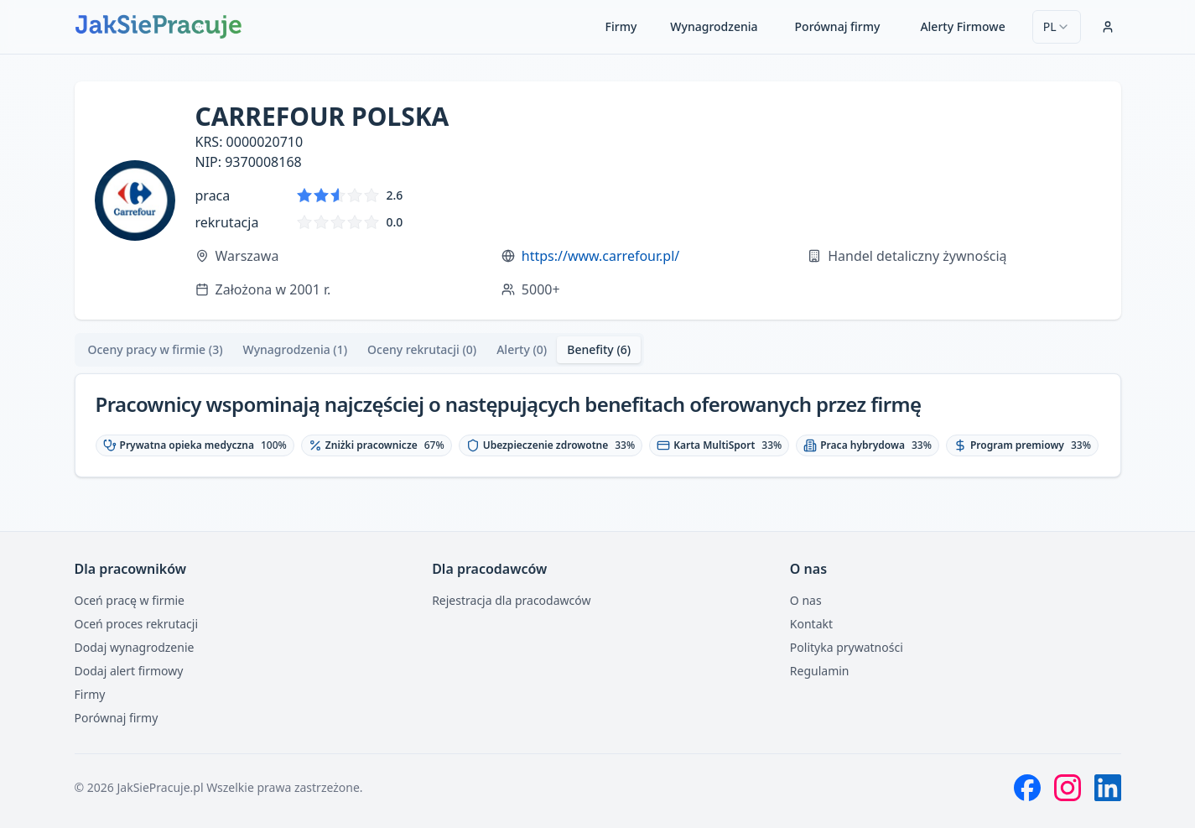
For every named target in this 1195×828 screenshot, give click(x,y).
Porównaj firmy (838, 26)
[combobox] (1056, 27)
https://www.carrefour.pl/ (600, 256)
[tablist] (360, 350)
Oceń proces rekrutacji (137, 624)
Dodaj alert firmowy (129, 671)
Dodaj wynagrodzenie (135, 647)
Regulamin (819, 671)
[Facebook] (1027, 787)
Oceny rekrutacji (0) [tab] (421, 349)
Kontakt (811, 624)
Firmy (621, 26)
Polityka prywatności (846, 647)
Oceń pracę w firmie (130, 600)
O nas (806, 600)
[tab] (155, 349)
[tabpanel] (598, 425)
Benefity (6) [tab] (599, 349)
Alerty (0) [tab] (521, 349)
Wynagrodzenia (713, 26)
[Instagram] (1067, 787)
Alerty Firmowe (962, 26)
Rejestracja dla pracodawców (511, 600)
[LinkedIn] (1107, 787)
